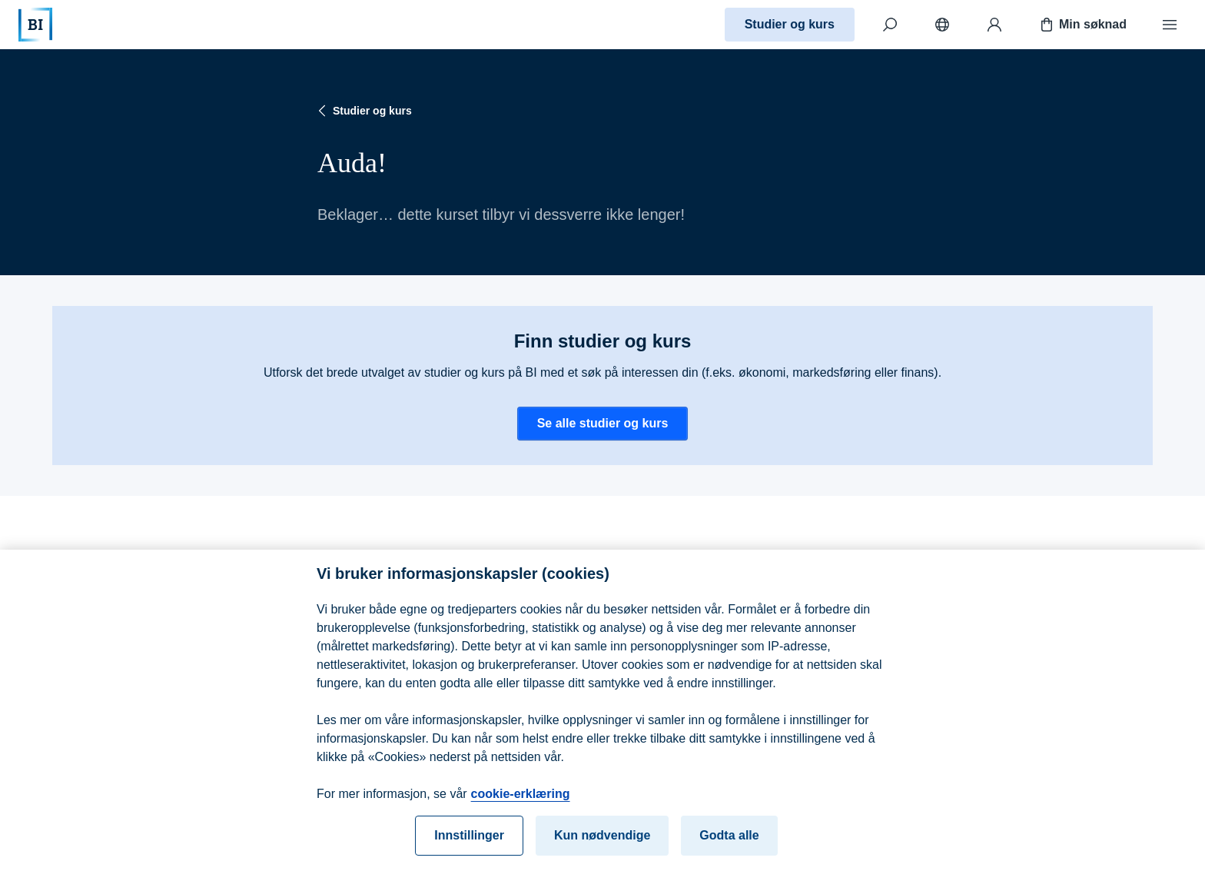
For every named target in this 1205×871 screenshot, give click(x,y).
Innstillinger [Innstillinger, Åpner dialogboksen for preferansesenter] (469, 841)
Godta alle (729, 841)
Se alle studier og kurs (603, 423)
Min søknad (1082, 24)
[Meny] (1170, 25)
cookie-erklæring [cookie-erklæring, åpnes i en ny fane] (520, 799)
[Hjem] (35, 25)
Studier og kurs (790, 24)
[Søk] (890, 25)
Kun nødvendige (602, 841)
